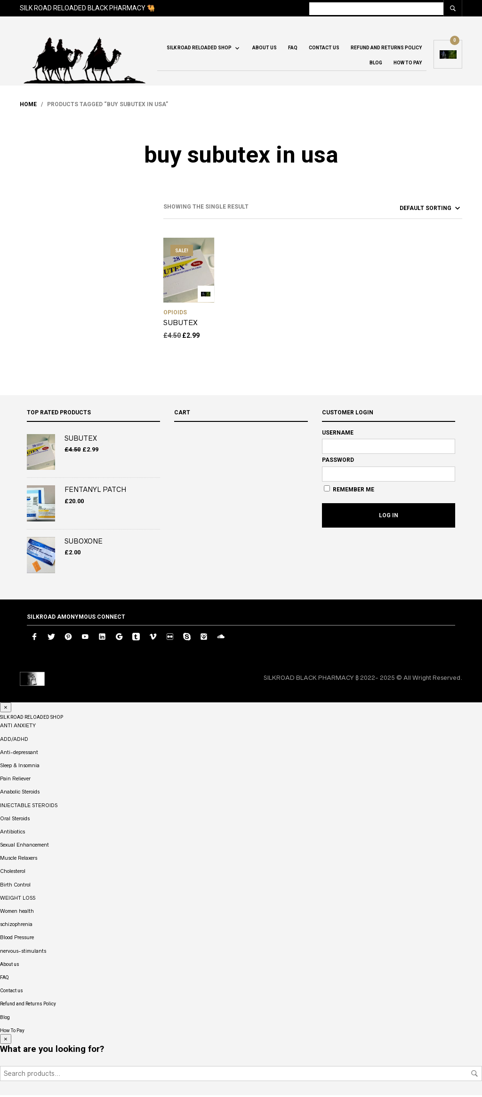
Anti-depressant (19, 754)
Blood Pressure (17, 939)
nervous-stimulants (23, 952)
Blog (376, 64)
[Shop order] (413, 209)
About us (264, 49)
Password (338, 462)
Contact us (324, 49)
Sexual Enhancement (24, 846)
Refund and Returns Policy (386, 49)
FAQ (292, 49)
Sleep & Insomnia (20, 767)
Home (28, 106)
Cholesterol (12, 873)
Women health (17, 913)
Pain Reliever (15, 780)
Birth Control (15, 886)
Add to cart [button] (206, 296)
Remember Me (349, 491)
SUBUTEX (180, 324)
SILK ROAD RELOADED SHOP (199, 49)
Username (337, 434)
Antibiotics (12, 833)
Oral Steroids (15, 820)
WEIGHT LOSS (17, 899)
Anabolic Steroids (20, 793)
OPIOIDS (175, 314)
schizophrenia (16, 926)
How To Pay (408, 64)
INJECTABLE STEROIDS (28, 806)
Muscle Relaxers (18, 860)
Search (474, 1075)
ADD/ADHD (14, 740)
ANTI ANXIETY (18, 727)
